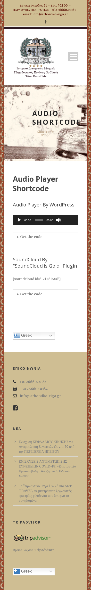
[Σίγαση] (58, 220)
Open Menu (73, 56)
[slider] (39, 220)
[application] (45, 220)
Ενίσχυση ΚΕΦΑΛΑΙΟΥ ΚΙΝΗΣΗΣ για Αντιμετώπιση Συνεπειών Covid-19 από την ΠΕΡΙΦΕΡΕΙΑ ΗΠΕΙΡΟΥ (46, 447)
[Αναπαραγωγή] (19, 220)
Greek (23, 336)
